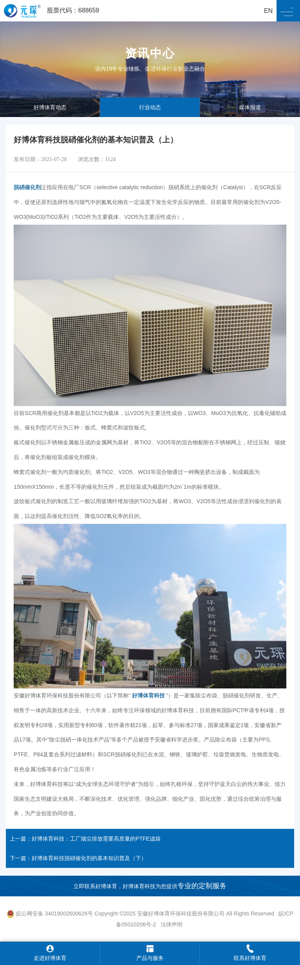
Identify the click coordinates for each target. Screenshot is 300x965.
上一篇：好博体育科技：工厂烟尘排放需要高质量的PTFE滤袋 (85, 839)
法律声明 (171, 924)
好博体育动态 (50, 107)
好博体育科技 (148, 695)
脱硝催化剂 (27, 187)
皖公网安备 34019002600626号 (50, 913)
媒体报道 (250, 107)
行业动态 (150, 107)
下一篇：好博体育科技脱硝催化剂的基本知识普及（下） (78, 858)
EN (268, 10)
